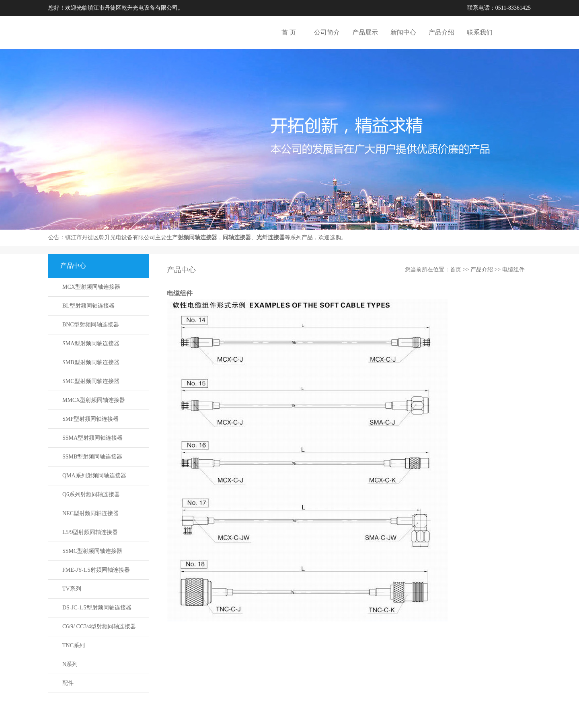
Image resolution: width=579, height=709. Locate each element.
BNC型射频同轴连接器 (90, 325)
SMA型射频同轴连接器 (90, 343)
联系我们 (480, 32)
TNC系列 (73, 645)
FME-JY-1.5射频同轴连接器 (96, 570)
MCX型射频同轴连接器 (91, 287)
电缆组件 (513, 270)
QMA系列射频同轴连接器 (94, 476)
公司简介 (327, 32)
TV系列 (71, 589)
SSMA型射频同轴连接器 (92, 438)
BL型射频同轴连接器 (88, 306)
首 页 (288, 32)
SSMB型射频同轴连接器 (92, 457)
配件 (68, 683)
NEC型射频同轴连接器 (90, 513)
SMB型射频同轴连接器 (90, 362)
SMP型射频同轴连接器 (90, 419)
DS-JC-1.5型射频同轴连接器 (96, 608)
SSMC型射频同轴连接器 (92, 551)
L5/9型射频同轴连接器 (90, 532)
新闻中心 (403, 32)
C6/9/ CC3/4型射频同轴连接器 (99, 626)
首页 (455, 270)
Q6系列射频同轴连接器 (91, 494)
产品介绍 (441, 32)
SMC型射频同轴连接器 (90, 381)
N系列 (70, 664)
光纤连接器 (271, 237)
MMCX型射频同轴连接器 (93, 400)
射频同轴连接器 (197, 237)
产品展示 (365, 32)
